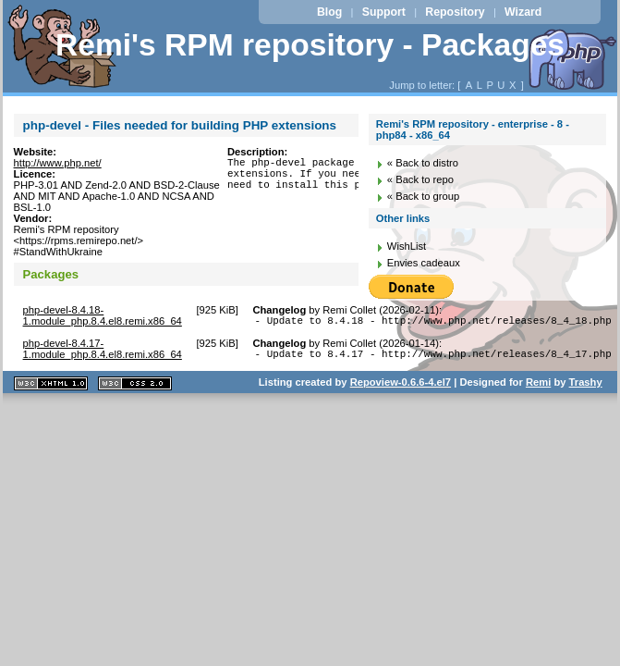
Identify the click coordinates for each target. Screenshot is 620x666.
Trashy (585, 387)
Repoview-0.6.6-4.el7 (400, 387)
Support (384, 12)
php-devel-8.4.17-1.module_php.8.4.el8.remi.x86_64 (102, 351)
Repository (454, 12)
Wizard (523, 12)
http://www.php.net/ (58, 162)
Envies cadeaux (423, 262)
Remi (538, 387)
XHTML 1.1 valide (51, 389)
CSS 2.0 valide (135, 389)
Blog (329, 12)
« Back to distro (422, 162)
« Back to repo (420, 179)
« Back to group (423, 196)
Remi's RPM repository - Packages (310, 45)
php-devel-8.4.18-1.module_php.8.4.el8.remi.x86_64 (102, 315)
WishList (406, 246)
